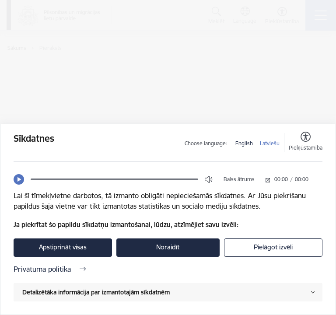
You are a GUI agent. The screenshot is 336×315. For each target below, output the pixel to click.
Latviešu (270, 143)
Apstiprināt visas (63, 247)
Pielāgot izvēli (273, 247)
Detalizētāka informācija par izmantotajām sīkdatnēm (96, 292)
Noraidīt (167, 247)
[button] (19, 179)
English (244, 143)
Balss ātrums (239, 179)
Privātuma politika (50, 269)
